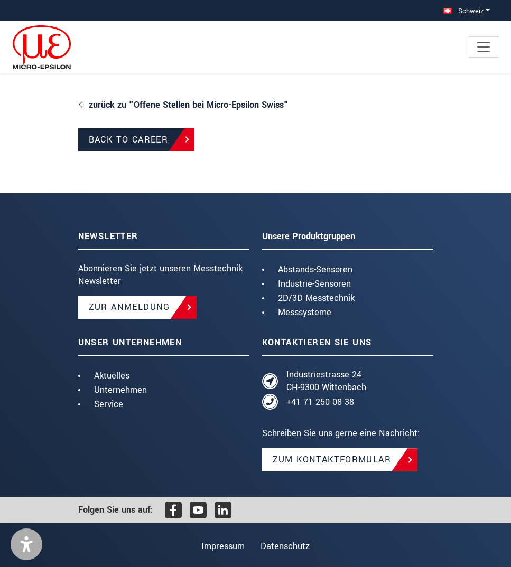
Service (108, 404)
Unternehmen (120, 389)
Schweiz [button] (463, 11)
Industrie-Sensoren (314, 283)
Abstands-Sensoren (315, 269)
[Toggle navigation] (483, 47)
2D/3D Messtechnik (316, 298)
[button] (26, 544)
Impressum (221, 546)
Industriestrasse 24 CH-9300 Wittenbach (326, 380)
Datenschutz (287, 546)
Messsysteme (304, 312)
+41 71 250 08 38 (320, 402)
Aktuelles (111, 375)
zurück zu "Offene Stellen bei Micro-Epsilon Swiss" (189, 105)
